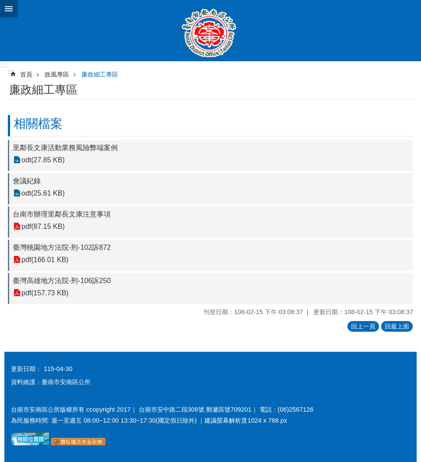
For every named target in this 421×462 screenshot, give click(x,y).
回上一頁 (363, 326)
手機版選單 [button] (9, 9)
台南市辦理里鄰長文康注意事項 (62, 214)
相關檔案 (38, 123)
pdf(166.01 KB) (45, 259)
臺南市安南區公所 (210, 30)
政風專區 (57, 74)
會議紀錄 (27, 181)
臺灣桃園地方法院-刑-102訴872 (62, 247)
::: (3, 65)
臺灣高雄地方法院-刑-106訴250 (62, 280)
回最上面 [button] (397, 326)
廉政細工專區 (99, 74)
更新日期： (26, 368)
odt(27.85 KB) (43, 160)
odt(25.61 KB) (43, 193)
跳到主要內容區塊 (4, 4)
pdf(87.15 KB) (43, 226)
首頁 (26, 74)
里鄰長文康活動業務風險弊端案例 (65, 147)
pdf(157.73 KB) (45, 293)
